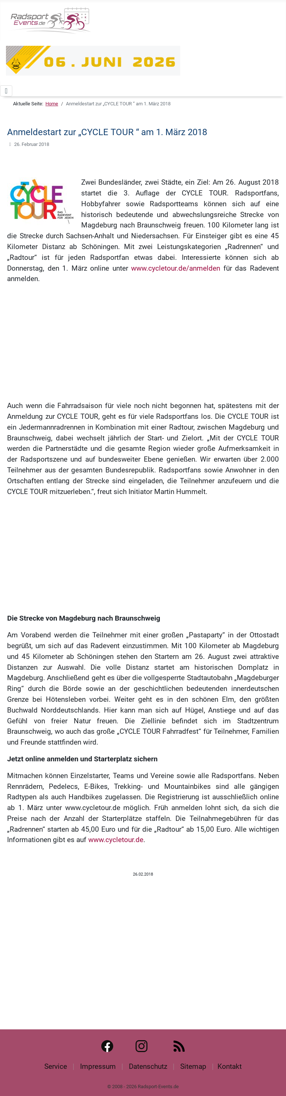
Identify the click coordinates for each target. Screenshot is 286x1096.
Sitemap (193, 1066)
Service (55, 1066)
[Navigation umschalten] (6, 90)
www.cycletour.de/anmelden (175, 268)
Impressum (98, 1066)
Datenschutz (148, 1066)
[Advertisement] (143, 342)
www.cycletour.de (115, 839)
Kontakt (229, 1066)
